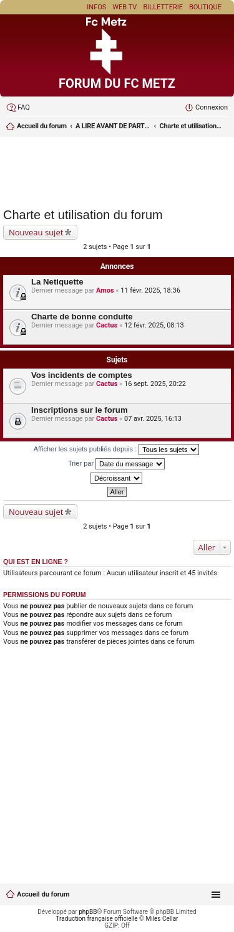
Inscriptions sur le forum (79, 410)
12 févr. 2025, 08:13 (154, 325)
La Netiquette (57, 281)
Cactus (106, 325)
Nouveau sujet (36, 232)
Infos (96, 7)
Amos (105, 290)
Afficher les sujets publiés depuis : (117, 449)
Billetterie (163, 7)
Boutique (205, 7)
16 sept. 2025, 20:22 (155, 384)
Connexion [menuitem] (211, 107)
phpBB (88, 911)
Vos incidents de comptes (81, 375)
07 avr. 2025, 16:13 (153, 419)
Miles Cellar (161, 918)
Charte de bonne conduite (82, 316)
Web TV (124, 7)
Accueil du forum (42, 126)
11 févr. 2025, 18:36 (150, 290)
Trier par (116, 463)
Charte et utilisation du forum (191, 126)
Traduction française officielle (97, 918)
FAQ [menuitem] (23, 107)
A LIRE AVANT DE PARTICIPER (113, 126)
